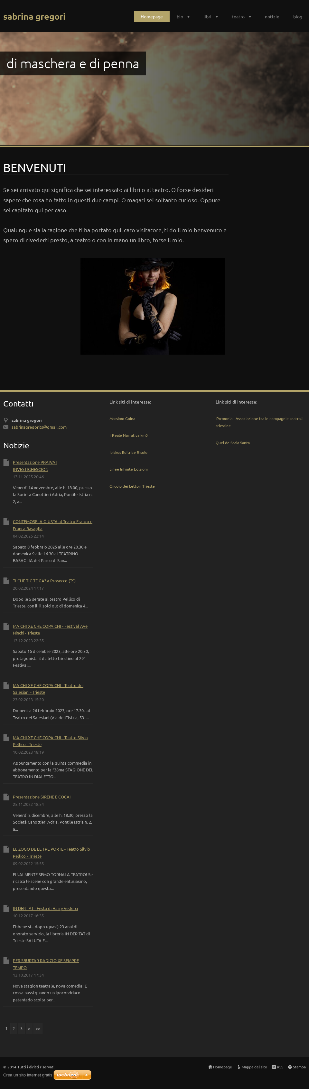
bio (180, 16)
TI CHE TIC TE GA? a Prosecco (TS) (44, 580)
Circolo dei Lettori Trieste (132, 486)
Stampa (299, 1066)
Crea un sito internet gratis (27, 1075)
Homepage (152, 16)
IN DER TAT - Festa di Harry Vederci (45, 908)
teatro (238, 16)
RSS (280, 1066)
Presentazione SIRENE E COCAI (42, 796)
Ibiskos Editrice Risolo (128, 452)
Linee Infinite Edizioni (128, 469)
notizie (272, 16)
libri (207, 16)
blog (297, 16)
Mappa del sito (254, 1066)
